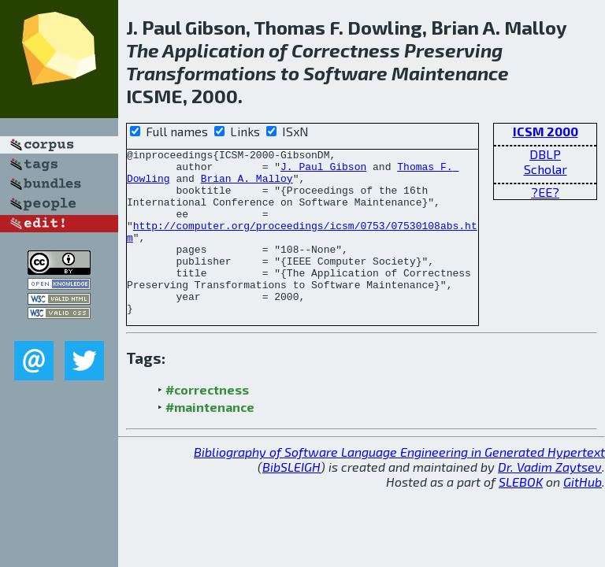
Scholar (545, 168)
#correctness (207, 422)
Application (213, 50)
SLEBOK (521, 514)
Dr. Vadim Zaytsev (550, 499)
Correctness (345, 50)
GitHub (582, 514)
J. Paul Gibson (323, 171)
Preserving (453, 50)
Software (345, 72)
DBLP (545, 153)
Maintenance (450, 72)
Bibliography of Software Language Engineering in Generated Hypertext (399, 484)
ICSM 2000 (545, 131)
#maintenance (209, 439)
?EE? (545, 191)
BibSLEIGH (291, 499)
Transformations (201, 72)
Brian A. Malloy (247, 185)
